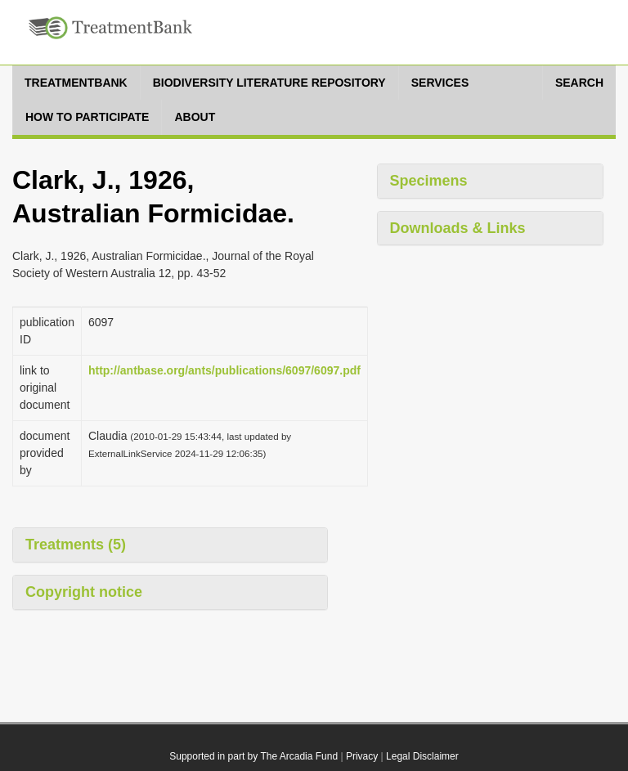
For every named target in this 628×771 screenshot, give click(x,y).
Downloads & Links (458, 228)
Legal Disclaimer (422, 756)
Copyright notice (83, 592)
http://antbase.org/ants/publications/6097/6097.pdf (224, 370)
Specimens (429, 181)
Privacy (362, 756)
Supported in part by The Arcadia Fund (253, 756)
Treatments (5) (75, 544)
